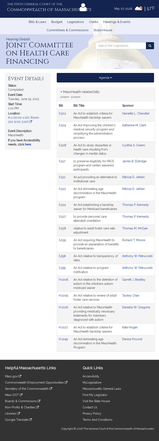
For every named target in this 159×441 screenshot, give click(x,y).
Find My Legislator (95, 395)
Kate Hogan (130, 327)
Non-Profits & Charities (22, 407)
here (28, 144)
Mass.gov (13, 376)
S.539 (63, 240)
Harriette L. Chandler (135, 113)
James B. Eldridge (134, 161)
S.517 (62, 161)
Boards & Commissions (22, 401)
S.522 (63, 189)
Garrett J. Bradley (133, 279)
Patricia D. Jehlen (133, 177)
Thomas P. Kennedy (135, 204)
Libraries (12, 413)
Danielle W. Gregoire (136, 307)
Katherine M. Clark (134, 125)
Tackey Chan (130, 295)
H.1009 (64, 295)
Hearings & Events (116, 22)
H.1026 (64, 307)
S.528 (63, 228)
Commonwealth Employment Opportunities (36, 382)
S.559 (62, 267)
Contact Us (90, 407)
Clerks (93, 22)
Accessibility (91, 376)
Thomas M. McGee (135, 228)
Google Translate (18, 419)
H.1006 (64, 279)
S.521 (62, 177)
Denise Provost (132, 339)
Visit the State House (96, 401)
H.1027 (64, 327)
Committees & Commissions (68, 30)
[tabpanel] (106, 220)
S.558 (63, 256)
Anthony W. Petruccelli (137, 256)
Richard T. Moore (133, 240)
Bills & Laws (37, 22)
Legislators (75, 22)
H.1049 (64, 339)
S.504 (63, 125)
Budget (57, 22)
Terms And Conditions (97, 419)
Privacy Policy (92, 413)
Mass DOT (14, 395)
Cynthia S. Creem (133, 145)
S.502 (63, 113)
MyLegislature (92, 382)
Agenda (105, 77)
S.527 (62, 216)
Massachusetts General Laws (102, 388)
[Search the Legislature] (150, 45)
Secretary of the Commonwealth (28, 388)
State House (103, 30)
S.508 (63, 145)
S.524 (63, 204)
